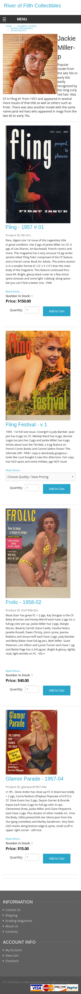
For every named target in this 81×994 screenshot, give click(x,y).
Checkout (11, 961)
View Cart (12, 956)
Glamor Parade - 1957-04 (35, 779)
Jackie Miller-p (19, 30)
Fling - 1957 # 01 (25, 227)
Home (9, 26)
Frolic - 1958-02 (23, 602)
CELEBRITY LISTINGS (27, 26)
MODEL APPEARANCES (22, 28)
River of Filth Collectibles (32, 5)
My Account (13, 950)
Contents (11, 932)
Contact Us (13, 910)
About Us (11, 926)
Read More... (14, 291)
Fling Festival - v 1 (26, 424)
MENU (18, 19)
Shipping (11, 915)
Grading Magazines (18, 921)
